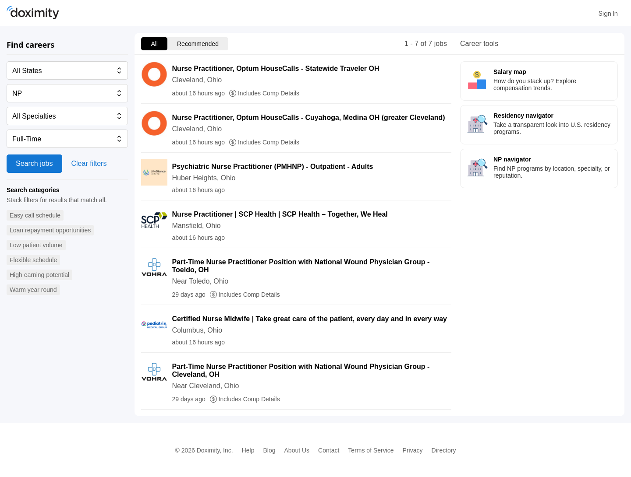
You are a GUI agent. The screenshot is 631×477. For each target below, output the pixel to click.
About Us (297, 450)
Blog (269, 450)
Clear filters (89, 163)
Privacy (413, 450)
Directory (444, 450)
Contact (328, 450)
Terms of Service (370, 450)
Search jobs (34, 163)
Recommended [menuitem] (198, 43)
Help (248, 450)
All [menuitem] (154, 43)
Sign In (608, 13)
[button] (35, 215)
